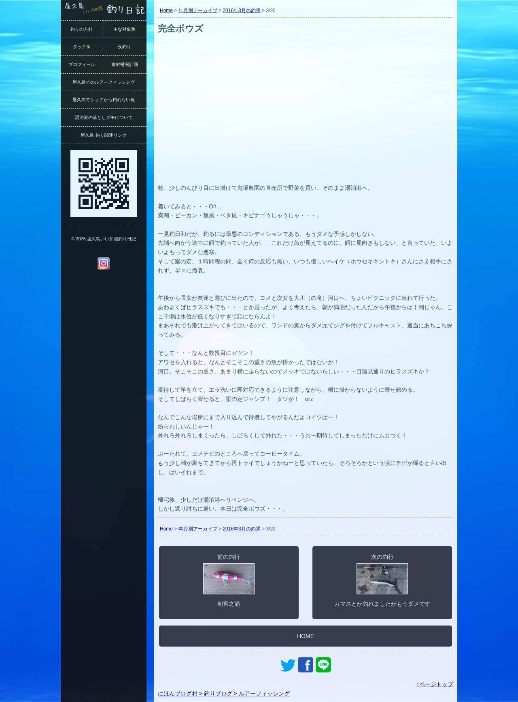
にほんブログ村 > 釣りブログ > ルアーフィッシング (224, 693)
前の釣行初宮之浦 (229, 580)
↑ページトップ (434, 684)
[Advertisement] (305, 120)
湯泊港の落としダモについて (104, 117)
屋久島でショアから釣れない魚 (103, 99)
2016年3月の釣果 (241, 10)
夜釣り (124, 46)
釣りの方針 (81, 29)
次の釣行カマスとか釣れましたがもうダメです (382, 580)
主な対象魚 (124, 29)
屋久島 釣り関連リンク (103, 135)
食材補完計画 (124, 64)
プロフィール (81, 64)
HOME (305, 636)
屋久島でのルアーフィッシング (103, 82)
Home (166, 10)
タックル (82, 46)
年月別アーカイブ (197, 10)
